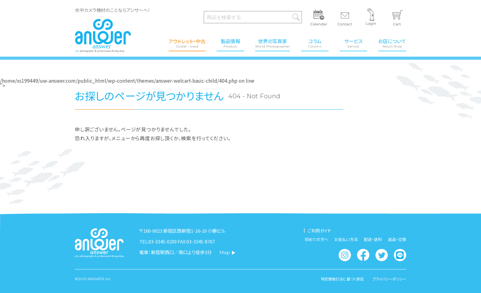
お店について (392, 42)
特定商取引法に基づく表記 (341, 279)
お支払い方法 (346, 239)
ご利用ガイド (319, 230)
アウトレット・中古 (187, 42)
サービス (353, 42)
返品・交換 (397, 239)
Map (227, 252)
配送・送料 (373, 239)
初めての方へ (316, 239)
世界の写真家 (272, 42)
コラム (315, 42)
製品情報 (230, 42)
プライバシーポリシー (389, 279)
